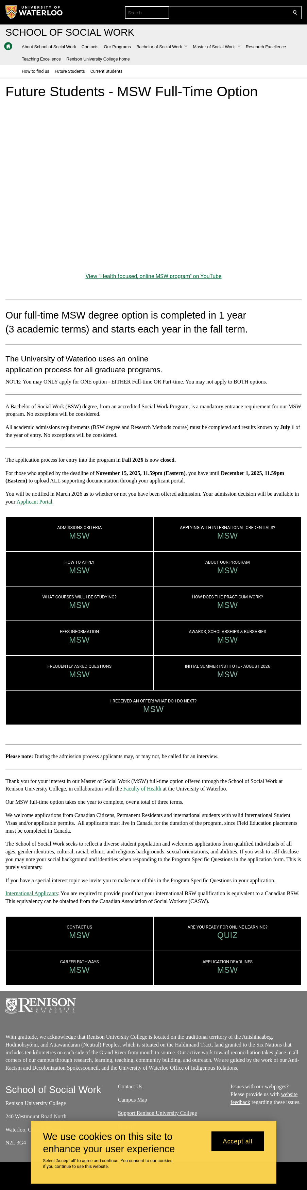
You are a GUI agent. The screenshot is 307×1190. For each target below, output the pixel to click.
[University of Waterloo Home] (34, 12)
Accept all (238, 1141)
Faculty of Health (142, 789)
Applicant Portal (34, 502)
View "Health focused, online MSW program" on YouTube (153, 276)
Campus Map (132, 1099)
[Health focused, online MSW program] (153, 188)
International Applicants (31, 893)
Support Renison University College (157, 1113)
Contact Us (130, 1086)
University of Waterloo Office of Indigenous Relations (178, 1068)
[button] (162, 47)
